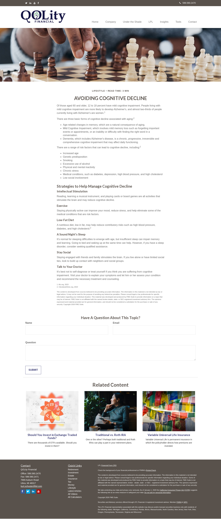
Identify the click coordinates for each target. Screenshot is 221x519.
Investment (73, 473)
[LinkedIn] (30, 3)
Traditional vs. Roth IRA (110, 435)
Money (71, 485)
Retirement (73, 469)
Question (30, 342)
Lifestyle (72, 488)
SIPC (186, 502)
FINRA (178, 502)
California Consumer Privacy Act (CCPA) (175, 490)
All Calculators (75, 497)
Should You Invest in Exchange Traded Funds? (52, 436)
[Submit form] (33, 370)
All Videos (73, 494)
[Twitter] (26, 3)
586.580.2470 (187, 3)
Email (116, 323)
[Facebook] (38, 3)
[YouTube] (34, 3)
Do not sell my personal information (157, 493)
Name (28, 323)
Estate (71, 476)
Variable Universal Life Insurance (169, 435)
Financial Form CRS (108, 466)
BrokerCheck (151, 470)
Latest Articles (74, 491)
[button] (107, 17)
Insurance (72, 479)
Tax (69, 482)
